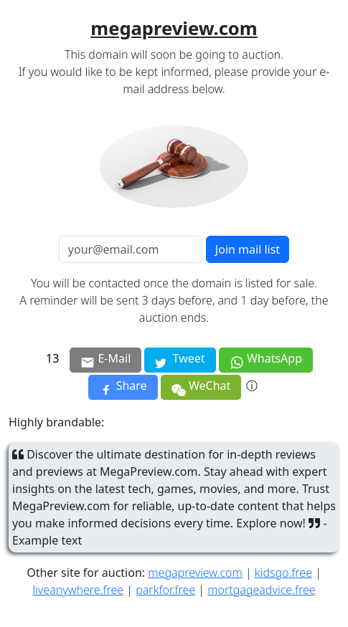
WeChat (201, 388)
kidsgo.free (283, 572)
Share (123, 387)
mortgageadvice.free (261, 590)
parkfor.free (165, 590)
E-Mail (105, 360)
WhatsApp (266, 360)
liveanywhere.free (77, 590)
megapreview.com (195, 572)
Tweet (179, 361)
